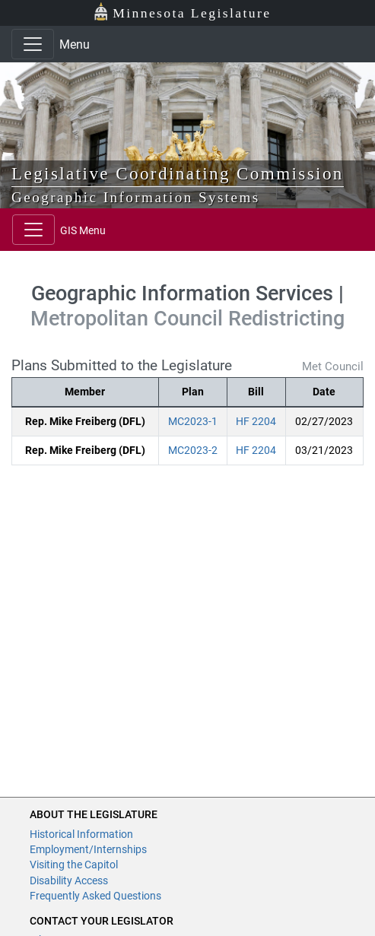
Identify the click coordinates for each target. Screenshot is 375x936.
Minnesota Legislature (182, 12)
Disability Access (69, 880)
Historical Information (81, 834)
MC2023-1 (193, 421)
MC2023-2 (193, 450)
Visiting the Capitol (74, 864)
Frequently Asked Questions (95, 896)
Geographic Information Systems (135, 197)
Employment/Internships (88, 849)
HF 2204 (256, 421)
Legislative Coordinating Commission (177, 173)
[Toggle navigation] (32, 44)
